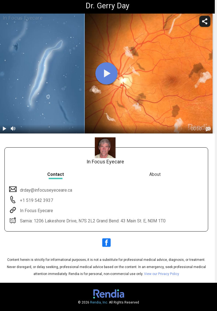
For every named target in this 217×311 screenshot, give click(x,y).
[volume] (13, 129)
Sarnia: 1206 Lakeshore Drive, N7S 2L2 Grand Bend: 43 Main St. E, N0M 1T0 (92, 220)
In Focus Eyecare (36, 210)
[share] (204, 21)
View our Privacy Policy (161, 274)
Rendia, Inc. (99, 302)
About (155, 174)
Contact (55, 174)
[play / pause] (4, 129)
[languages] (208, 129)
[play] (106, 73)
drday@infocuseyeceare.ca (45, 190)
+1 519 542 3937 (36, 200)
